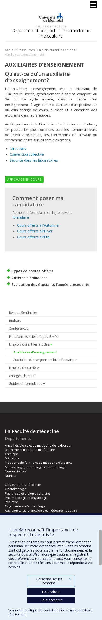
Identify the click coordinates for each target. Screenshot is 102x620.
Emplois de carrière (24, 367)
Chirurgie (11, 454)
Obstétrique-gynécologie (23, 484)
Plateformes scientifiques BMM (33, 336)
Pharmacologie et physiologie (26, 498)
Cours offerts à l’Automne (38, 225)
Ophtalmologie (15, 489)
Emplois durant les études (56, 50)
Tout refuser (51, 591)
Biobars (15, 320)
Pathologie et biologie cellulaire (27, 493)
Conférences (18, 328)
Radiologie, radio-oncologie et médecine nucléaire (41, 510)
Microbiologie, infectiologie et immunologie (35, 467)
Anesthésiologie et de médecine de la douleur (38, 445)
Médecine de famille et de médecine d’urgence (38, 462)
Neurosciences (16, 471)
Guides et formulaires (25, 383)
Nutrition (11, 475)
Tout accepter (51, 600)
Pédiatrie (11, 502)
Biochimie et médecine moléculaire (30, 450)
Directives (18, 148)
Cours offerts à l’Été (33, 236)
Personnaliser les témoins (53, 581)
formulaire (20, 217)
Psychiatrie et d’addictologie (25, 506)
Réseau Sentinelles (23, 312)
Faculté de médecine (51, 26)
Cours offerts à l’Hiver (35, 231)
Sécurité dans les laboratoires (34, 160)
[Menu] (93, 4)
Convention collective (27, 154)
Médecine (12, 458)
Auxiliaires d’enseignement (35, 352)
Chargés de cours (22, 375)
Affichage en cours (24, 179)
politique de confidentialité (45, 610)
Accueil (10, 50)
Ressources (26, 50)
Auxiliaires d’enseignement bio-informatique (45, 360)
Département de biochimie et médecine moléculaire (51, 33)
